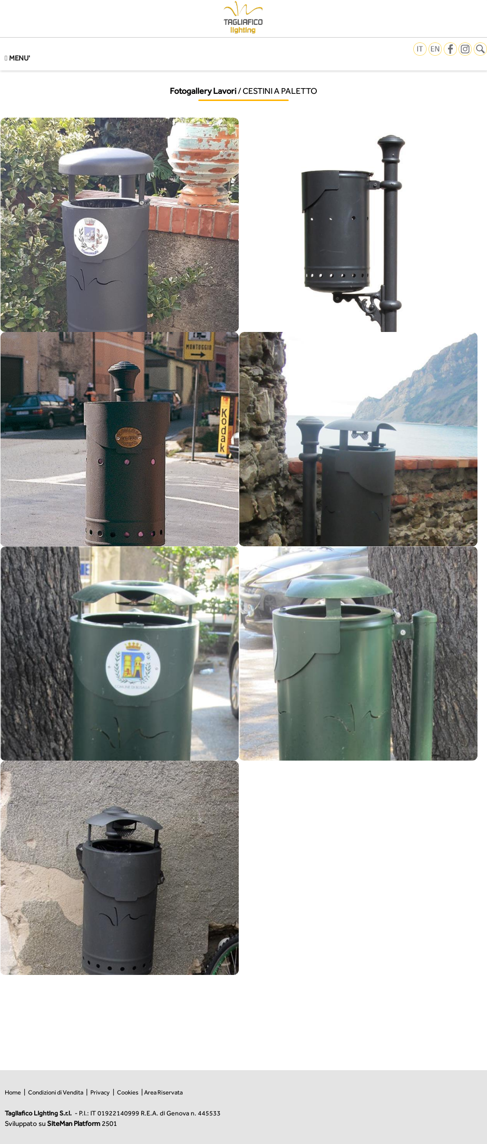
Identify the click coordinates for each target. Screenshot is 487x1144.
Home (13, 1092)
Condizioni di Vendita (55, 1092)
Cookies (127, 1092)
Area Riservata (163, 1092)
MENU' (17, 58)
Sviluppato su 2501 (61, 1123)
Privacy (100, 1092)
